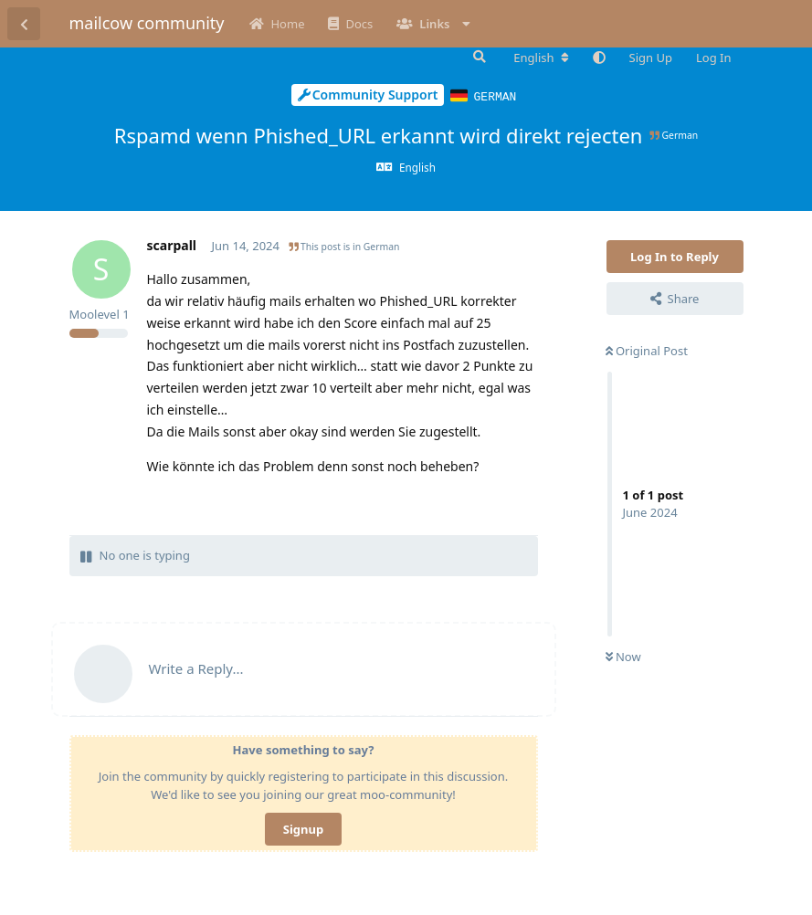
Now (623, 655)
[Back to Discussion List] (23, 23)
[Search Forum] (477, 56)
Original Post (647, 350)
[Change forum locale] (540, 57)
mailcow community (147, 23)
